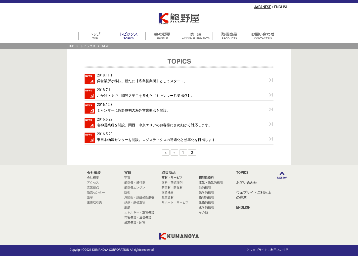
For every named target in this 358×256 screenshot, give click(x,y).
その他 (203, 212)
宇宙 (127, 177)
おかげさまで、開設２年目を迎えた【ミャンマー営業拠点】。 (145, 96)
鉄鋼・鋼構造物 (134, 202)
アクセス (93, 182)
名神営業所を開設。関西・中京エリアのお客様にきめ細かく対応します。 (154, 125)
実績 (127, 173)
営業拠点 (93, 187)
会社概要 (94, 173)
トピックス (88, 46)
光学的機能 (206, 192)
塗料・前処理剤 (172, 182)
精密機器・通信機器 (137, 217)
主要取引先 (94, 202)
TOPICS (242, 173)
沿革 (90, 197)
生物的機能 (206, 202)
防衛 (127, 192)
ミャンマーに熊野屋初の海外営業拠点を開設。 (133, 110)
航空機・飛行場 (134, 182)
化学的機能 (206, 207)
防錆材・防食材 (172, 187)
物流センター (96, 192)
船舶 (127, 207)
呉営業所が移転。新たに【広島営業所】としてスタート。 (142, 81)
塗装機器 (168, 192)
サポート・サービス (175, 202)
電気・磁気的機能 (211, 182)
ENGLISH (281, 7)
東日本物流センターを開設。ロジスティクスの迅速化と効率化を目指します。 (158, 140)
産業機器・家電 (134, 222)
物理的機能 (206, 197)
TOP (71, 46)
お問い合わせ (246, 183)
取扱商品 (169, 173)
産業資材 (168, 197)
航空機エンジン (134, 187)
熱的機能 (205, 187)
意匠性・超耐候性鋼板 (139, 197)
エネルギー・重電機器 (139, 212)
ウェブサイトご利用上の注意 (253, 195)
